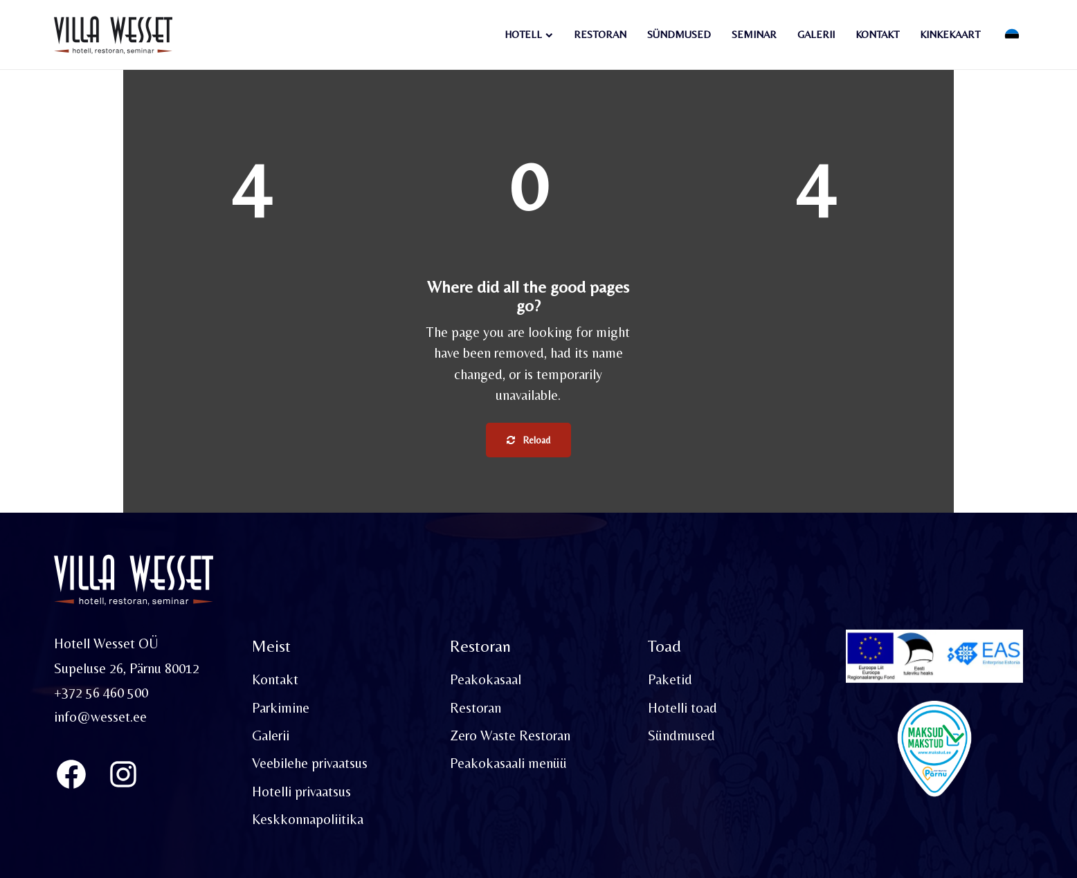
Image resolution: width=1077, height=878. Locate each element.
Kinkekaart (950, 34)
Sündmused (679, 34)
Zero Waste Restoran (510, 735)
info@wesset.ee (100, 716)
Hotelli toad (682, 707)
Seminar (754, 34)
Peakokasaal (485, 679)
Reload (528, 440)
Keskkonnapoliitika (307, 819)
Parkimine (280, 707)
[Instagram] (123, 774)
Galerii (816, 34)
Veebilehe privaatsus (310, 763)
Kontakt (877, 34)
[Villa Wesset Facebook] (71, 774)
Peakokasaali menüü (508, 763)
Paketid (670, 679)
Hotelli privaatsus (301, 791)
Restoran (600, 34)
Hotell (523, 34)
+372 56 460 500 (101, 692)
